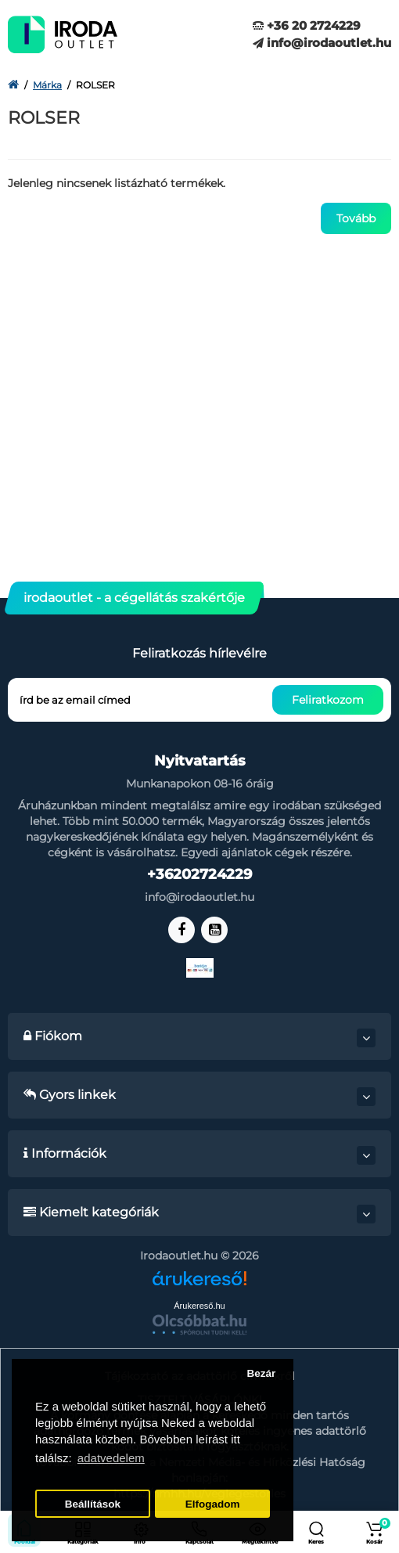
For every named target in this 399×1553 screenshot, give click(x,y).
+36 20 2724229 (307, 25)
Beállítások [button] (92, 1504)
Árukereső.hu (199, 1305)
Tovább (356, 218)
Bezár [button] (260, 1373)
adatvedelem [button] (111, 1458)
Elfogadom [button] (212, 1504)
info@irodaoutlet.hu (322, 42)
